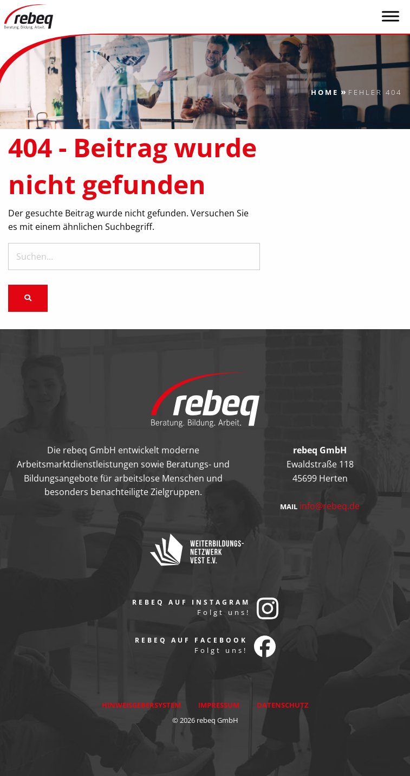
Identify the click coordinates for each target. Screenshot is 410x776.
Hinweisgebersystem (141, 705)
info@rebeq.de (330, 506)
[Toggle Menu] (390, 16)
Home (325, 92)
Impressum (218, 705)
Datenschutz (283, 705)
